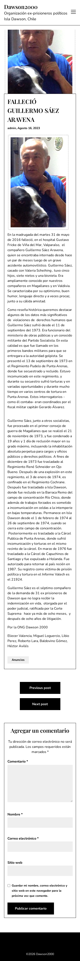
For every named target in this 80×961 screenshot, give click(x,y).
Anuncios (18, 660)
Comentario (17, 761)
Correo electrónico (23, 838)
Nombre (15, 814)
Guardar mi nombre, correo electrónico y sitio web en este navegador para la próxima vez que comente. (39, 891)
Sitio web (14, 862)
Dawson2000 (21, 6)
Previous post (40, 688)
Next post (40, 704)
